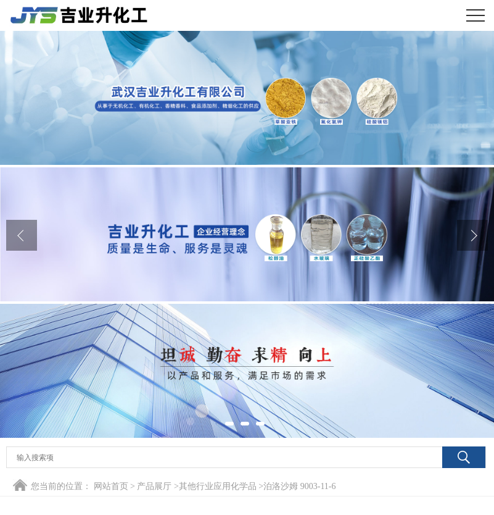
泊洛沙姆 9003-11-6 (299, 486)
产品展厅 (154, 486)
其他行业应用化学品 (218, 486)
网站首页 (111, 486)
